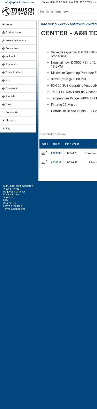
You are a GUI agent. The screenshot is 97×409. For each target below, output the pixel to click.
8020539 (56, 162)
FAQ (6, 128)
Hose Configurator (14, 40)
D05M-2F (72, 153)
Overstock (9, 88)
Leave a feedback (13, 206)
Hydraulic (9, 56)
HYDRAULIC (47, 24)
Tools (7, 104)
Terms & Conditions (14, 208)
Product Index (11, 32)
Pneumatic (10, 64)
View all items (11, 188)
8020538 (56, 153)
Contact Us (10, 112)
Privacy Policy (11, 194)
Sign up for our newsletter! (18, 185)
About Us (9, 120)
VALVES (62, 24)
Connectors (10, 48)
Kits (6, 80)
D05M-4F (72, 162)
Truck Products (12, 72)
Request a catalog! (14, 191)
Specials (8, 96)
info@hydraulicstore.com (19, 2)
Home (7, 24)
